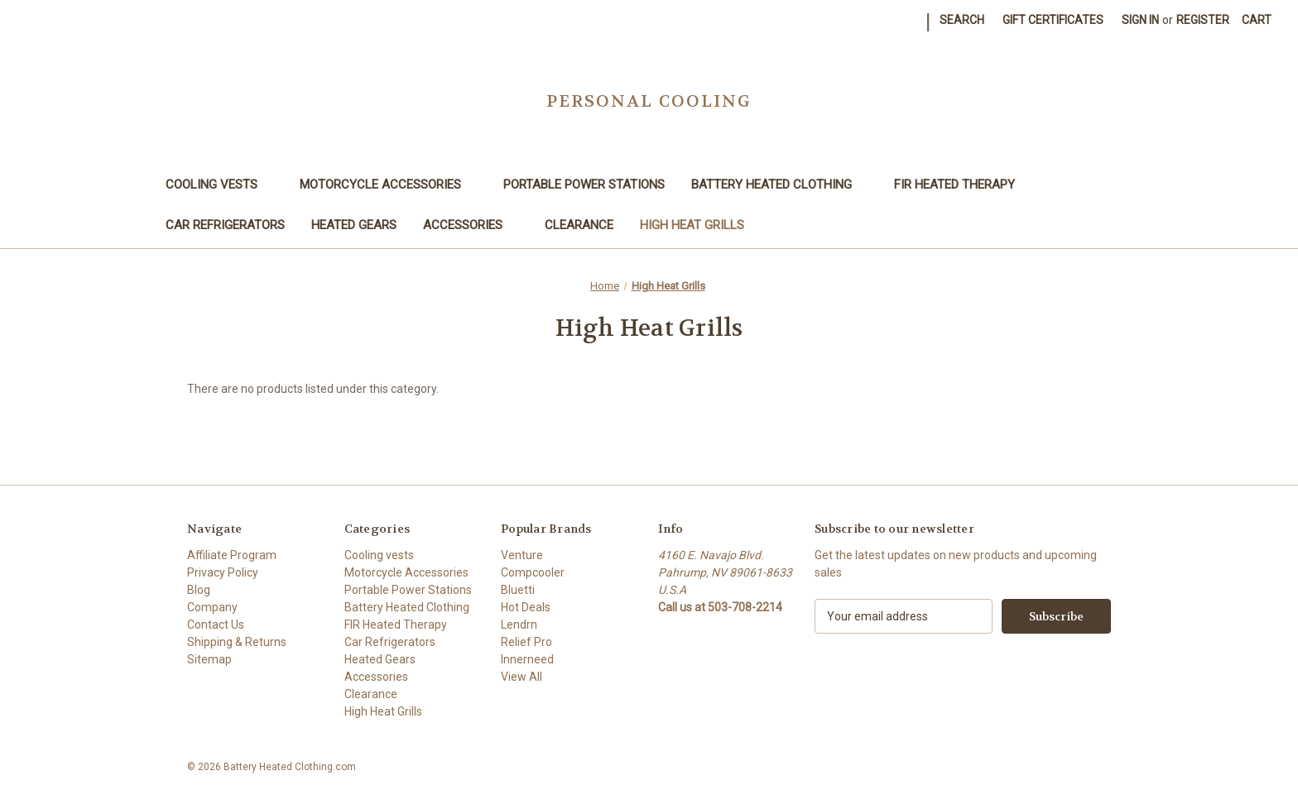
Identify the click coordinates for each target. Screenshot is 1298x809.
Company (212, 607)
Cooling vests (219, 184)
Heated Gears (354, 225)
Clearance (579, 225)
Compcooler (533, 572)
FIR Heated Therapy (962, 184)
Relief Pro (526, 642)
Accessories (470, 225)
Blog (198, 589)
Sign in (1140, 19)
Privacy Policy (222, 572)
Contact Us (215, 624)
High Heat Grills (692, 225)
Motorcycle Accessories (388, 184)
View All (521, 676)
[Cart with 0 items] (1257, 20)
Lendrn (519, 624)
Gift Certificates (1052, 19)
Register (1202, 19)
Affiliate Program (231, 555)
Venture (522, 555)
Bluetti (518, 589)
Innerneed (527, 659)
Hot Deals (525, 607)
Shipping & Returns (236, 642)
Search (962, 19)
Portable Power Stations (584, 184)
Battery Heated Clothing (779, 184)
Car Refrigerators (225, 225)
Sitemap (209, 659)
